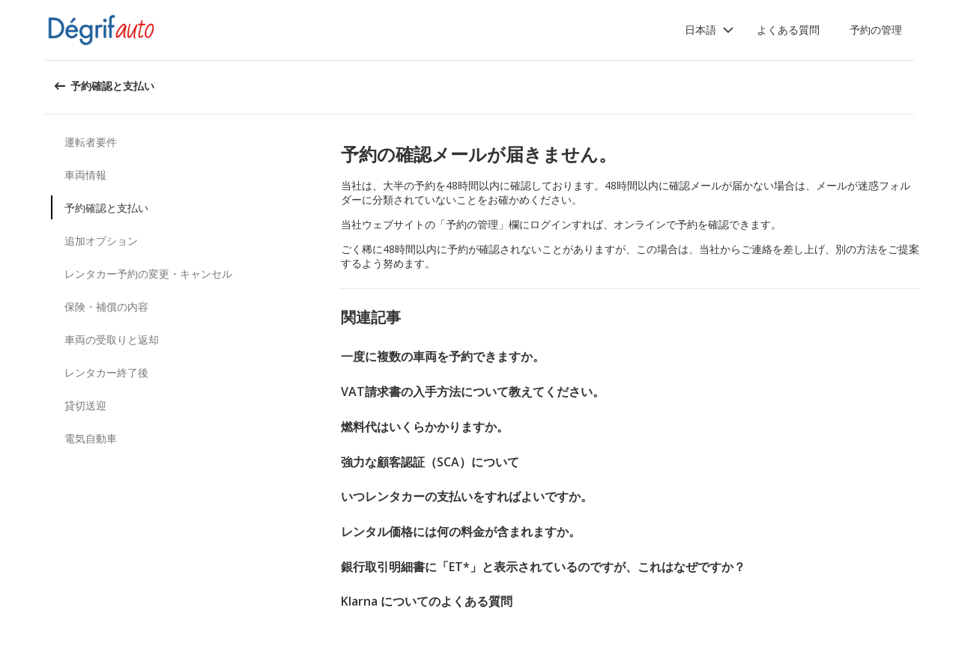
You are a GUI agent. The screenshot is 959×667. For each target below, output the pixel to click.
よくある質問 (788, 29)
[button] (709, 30)
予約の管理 (876, 29)
